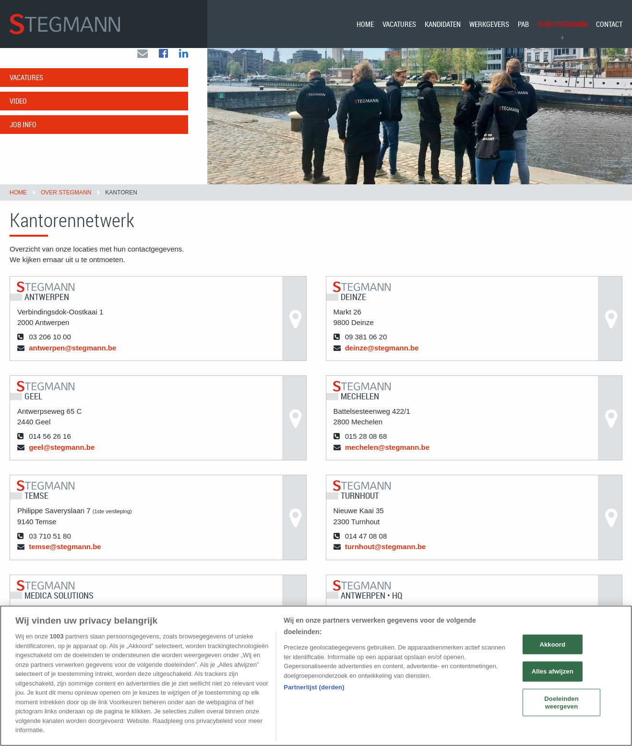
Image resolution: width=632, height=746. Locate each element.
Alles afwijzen (552, 671)
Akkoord (552, 644)
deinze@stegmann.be (382, 357)
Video (18, 110)
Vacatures (399, 24)
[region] (316, 675)
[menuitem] (365, 24)
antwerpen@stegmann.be (72, 357)
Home (365, 24)
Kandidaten (443, 24)
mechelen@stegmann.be (387, 457)
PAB (523, 24)
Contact (609, 24)
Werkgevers (489, 24)
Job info (23, 134)
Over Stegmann (562, 24)
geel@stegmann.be (62, 457)
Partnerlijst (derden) (314, 687)
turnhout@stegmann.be (385, 557)
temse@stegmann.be (65, 557)
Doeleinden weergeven (561, 702)
